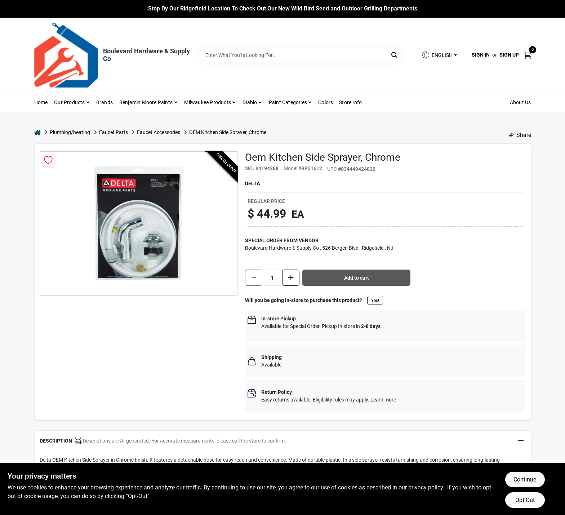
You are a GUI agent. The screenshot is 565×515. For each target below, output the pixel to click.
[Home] (37, 132)
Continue (524, 479)
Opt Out (525, 500)
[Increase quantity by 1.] (290, 278)
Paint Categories (288, 102)
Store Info (350, 102)
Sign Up (509, 55)
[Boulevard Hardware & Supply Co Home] (66, 55)
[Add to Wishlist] (48, 160)
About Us (520, 102)
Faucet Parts (113, 132)
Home (41, 102)
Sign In (481, 55)
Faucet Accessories (158, 132)
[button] (439, 55)
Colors (325, 102)
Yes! (375, 300)
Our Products (69, 102)
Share (520, 135)
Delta (252, 183)
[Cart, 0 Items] (527, 55)
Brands (104, 102)
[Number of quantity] (272, 278)
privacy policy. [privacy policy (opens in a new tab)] (426, 487)
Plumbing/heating (70, 132)
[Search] (395, 55)
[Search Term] (300, 55)
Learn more (383, 400)
